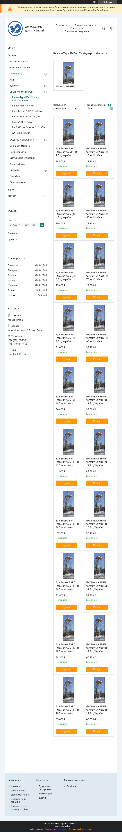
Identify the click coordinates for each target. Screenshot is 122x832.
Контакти (75, 28)
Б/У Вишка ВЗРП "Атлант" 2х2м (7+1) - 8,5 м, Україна (67, 338)
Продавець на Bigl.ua (61, 826)
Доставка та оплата (18, 61)
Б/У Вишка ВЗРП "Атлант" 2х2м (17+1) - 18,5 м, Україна (68, 648)
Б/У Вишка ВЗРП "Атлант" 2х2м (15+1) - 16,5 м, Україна (68, 586)
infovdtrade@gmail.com (19, 354)
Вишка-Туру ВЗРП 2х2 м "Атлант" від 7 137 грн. (65, 86)
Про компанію (18, 790)
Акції (12, 80)
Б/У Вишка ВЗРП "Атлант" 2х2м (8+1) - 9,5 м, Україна (97, 338)
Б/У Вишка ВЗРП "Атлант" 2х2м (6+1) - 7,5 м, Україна (97, 276)
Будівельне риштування (22, 140)
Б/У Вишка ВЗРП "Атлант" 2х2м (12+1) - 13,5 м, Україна (98, 462)
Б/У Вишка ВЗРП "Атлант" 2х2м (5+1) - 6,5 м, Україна (67, 276)
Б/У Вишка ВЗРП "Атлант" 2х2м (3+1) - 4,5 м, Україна (67, 214)
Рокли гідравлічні (18, 152)
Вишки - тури (45, 793)
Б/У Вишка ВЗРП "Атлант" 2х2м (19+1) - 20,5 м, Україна (68, 710)
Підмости (14, 170)
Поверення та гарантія (19, 67)
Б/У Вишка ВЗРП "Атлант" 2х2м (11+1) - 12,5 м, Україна (68, 462)
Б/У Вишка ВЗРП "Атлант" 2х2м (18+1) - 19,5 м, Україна (98, 648)
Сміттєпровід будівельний (23, 158)
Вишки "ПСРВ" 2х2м (22, 122)
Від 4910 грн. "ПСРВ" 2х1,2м (26, 116)
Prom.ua (75, 824)
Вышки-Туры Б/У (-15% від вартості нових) (25, 99)
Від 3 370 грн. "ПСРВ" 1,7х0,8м (27, 111)
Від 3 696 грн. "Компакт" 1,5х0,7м (28, 127)
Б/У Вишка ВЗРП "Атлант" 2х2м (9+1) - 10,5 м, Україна (67, 400)
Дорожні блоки (17, 164)
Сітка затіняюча (18, 182)
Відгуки (11, 189)
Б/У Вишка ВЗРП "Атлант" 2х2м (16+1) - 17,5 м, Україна (98, 586)
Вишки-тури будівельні (21, 92)
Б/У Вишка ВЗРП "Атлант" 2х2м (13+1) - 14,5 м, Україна (68, 524)
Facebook (71, 786)
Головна (60, 25)
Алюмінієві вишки (21, 133)
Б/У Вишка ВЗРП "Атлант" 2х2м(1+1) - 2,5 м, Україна (67, 152)
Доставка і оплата (20, 795)
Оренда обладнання (20, 146)
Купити (66, 173)
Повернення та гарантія (77, 31)
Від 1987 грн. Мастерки (23, 105)
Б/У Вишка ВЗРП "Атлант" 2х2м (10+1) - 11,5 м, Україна (98, 400)
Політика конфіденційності (80, 829)
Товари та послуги (84, 25)
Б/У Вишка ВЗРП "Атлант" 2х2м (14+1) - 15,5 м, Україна (98, 524)
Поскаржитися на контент (56, 829)
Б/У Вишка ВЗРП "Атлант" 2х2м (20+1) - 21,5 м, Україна (98, 710)
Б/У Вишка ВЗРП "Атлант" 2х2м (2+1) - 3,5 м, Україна (97, 152)
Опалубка (15, 176)
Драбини (14, 85)
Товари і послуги (16, 73)
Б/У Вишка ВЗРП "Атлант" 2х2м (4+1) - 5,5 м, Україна (97, 214)
